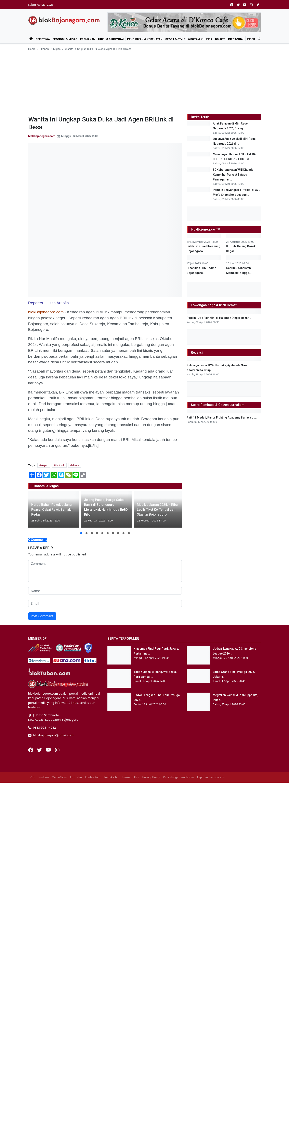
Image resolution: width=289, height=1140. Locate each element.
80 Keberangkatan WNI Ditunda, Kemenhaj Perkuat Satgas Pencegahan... (233, 205)
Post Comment (42, 616)
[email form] (105, 603)
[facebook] (231, 4)
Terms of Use (130, 1134)
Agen (45, 465)
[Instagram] (57, 1107)
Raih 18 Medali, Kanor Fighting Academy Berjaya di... (222, 970)
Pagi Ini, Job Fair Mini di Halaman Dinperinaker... (219, 612)
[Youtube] (49, 1107)
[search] (258, 39)
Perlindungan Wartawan (178, 1134)
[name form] (105, 591)
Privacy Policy (151, 1134)
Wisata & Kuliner (200, 39)
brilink (60, 465)
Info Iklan (76, 1134)
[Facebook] (31, 1107)
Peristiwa (43, 39)
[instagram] (251, 4)
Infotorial (236, 39)
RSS (32, 1134)
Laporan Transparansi (211, 1134)
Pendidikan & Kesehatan (144, 39)
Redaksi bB (111, 1134)
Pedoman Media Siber (53, 1134)
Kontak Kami (93, 1134)
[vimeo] (257, 4)
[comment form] (105, 571)
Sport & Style (175, 39)
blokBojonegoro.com (41, 136)
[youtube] (244, 4)
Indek (251, 39)
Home (31, 48)
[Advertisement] (144, 81)
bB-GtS (220, 39)
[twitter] (238, 4)
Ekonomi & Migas (64, 39)
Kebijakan (87, 39)
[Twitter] (40, 1107)
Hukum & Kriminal (111, 39)
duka (75, 465)
